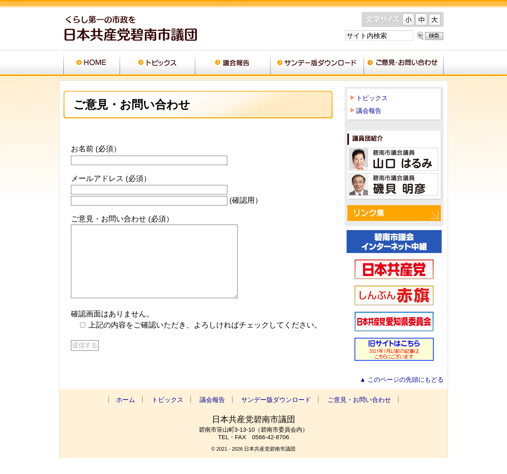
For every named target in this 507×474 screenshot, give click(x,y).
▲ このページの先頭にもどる (402, 395)
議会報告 (232, 63)
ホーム (91, 63)
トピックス (157, 63)
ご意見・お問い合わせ (404, 63)
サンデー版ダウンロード (317, 63)
